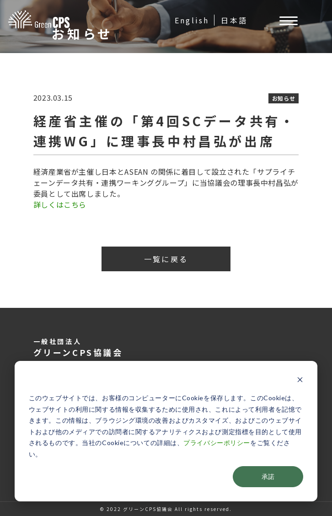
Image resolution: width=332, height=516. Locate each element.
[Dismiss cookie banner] (300, 381)
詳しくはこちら (59, 204)
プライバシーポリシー (216, 442)
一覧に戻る (166, 258)
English (192, 20)
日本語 (234, 20)
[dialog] (166, 431)
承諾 (268, 476)
